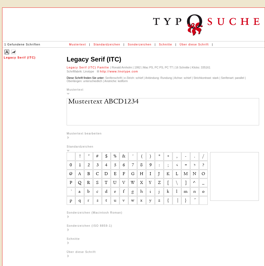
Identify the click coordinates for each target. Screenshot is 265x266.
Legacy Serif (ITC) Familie (88, 67)
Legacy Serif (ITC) (20, 57)
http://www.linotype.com (119, 71)
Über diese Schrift (194, 44)
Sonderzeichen (139, 44)
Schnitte (165, 44)
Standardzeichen (106, 44)
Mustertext (77, 44)
